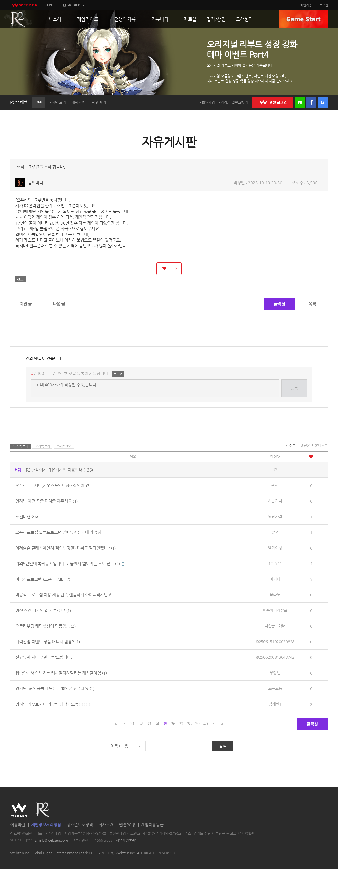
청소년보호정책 (80, 824)
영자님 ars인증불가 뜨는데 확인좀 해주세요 (54, 688)
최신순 (291, 445)
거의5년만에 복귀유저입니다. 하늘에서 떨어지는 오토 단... (70, 563)
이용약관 (17, 824)
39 (197, 723)
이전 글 (25, 303)
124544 (275, 563)
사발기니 (275, 501)
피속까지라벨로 (275, 610)
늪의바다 (35, 182)
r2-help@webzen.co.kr (50, 840)
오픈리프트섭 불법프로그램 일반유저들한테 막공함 (58, 532)
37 (181, 723)
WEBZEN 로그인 (272, 102)
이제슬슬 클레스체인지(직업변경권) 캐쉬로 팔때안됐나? (65, 548)
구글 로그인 (323, 102)
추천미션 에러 (27, 516)
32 (140, 723)
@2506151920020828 (275, 641)
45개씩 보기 (64, 446)
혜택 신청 (78, 102)
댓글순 (305, 445)
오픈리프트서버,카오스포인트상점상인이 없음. (54, 485)
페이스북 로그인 (311, 102)
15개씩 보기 (20, 446)
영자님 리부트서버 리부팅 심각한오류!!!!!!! (52, 704)
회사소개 (105, 824)
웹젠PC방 (127, 824)
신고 (20, 279)
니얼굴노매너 (275, 626)
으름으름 (275, 688)
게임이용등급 (152, 824)
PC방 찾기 (98, 102)
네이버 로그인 (300, 102)
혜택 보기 (59, 102)
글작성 (279, 303)
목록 (312, 303)
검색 (222, 745)
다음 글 (59, 303)
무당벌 (275, 673)
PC (51, 5)
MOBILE (73, 5)
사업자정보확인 (127, 840)
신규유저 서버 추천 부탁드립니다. (43, 657)
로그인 (323, 5)
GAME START (303, 19)
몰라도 (275, 594)
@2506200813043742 (275, 657)
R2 (18, 19)
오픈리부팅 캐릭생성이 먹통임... (45, 626)
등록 (294, 388)
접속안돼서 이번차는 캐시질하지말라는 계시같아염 (61, 673)
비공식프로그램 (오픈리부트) (42, 579)
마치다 (275, 579)
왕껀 (274, 485)
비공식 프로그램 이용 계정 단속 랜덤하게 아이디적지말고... (65, 594)
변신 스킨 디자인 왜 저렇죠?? (43, 610)
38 (189, 723)
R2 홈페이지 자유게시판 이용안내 (59, 469)
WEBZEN (18, 809)
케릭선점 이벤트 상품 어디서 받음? (47, 641)
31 (132, 723)
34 (157, 723)
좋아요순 (321, 445)
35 (165, 723)
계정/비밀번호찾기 (234, 102)
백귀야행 (275, 548)
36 (173, 723)
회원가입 (306, 5)
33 (148, 723)
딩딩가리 (275, 516)
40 (205, 723)
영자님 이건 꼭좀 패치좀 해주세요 (46, 501)
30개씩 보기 (42, 446)
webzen (24, 5)
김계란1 (275, 704)
